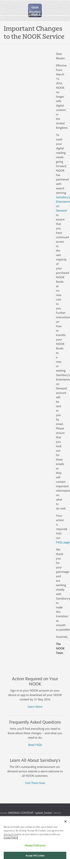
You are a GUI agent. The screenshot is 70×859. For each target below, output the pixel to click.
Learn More (35, 706)
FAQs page (63, 542)
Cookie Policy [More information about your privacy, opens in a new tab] (10, 838)
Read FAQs (35, 745)
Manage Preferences (35, 846)
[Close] (65, 822)
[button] (35, 10)
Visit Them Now (35, 783)
